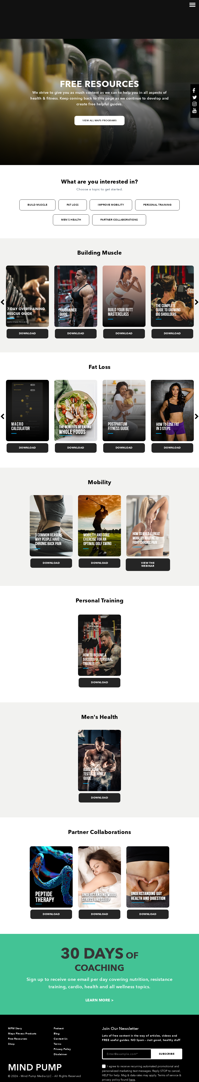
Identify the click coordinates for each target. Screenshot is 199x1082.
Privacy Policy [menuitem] (62, 1022)
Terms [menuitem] (57, 1016)
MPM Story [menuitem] (15, 1001)
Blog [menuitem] (56, 1006)
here (132, 1052)
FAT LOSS (73, 177)
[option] (27, 274)
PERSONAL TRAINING (157, 177)
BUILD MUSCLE (37, 177)
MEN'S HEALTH (71, 192)
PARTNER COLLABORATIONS (119, 192)
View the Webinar (147, 537)
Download (27, 306)
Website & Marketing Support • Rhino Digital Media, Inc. (47, 1056)
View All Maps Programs (99, 93)
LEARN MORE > (99, 972)
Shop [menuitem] (11, 1016)
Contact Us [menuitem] (60, 1011)
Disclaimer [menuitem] (60, 1027)
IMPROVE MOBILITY (111, 177)
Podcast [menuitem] (59, 1001)
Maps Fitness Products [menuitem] (22, 1006)
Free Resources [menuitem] (17, 1011)
